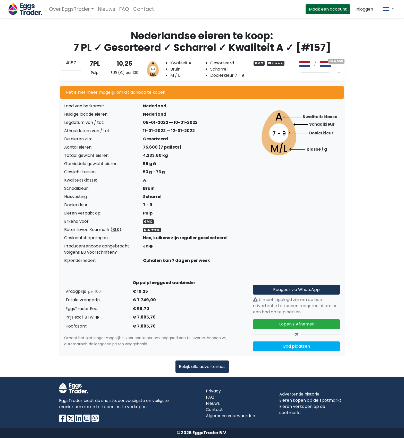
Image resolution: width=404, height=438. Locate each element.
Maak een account (328, 9)
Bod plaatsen (296, 346)
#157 (71, 63)
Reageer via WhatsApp (296, 290)
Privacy (213, 391)
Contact (143, 9)
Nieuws (106, 9)
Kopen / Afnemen (297, 324)
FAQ (124, 9)
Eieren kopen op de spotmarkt (310, 400)
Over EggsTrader (69, 9)
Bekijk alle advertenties (202, 367)
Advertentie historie (299, 394)
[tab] (202, 69)
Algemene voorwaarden (230, 416)
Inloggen (364, 9)
